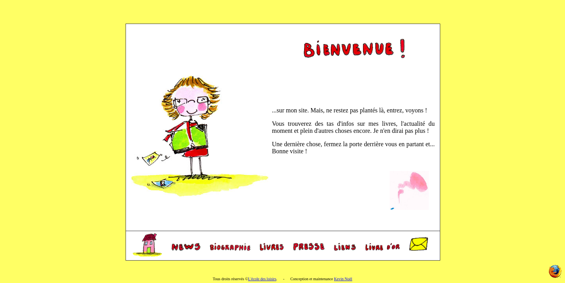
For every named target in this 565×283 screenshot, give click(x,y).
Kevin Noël (343, 279)
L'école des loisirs (262, 279)
